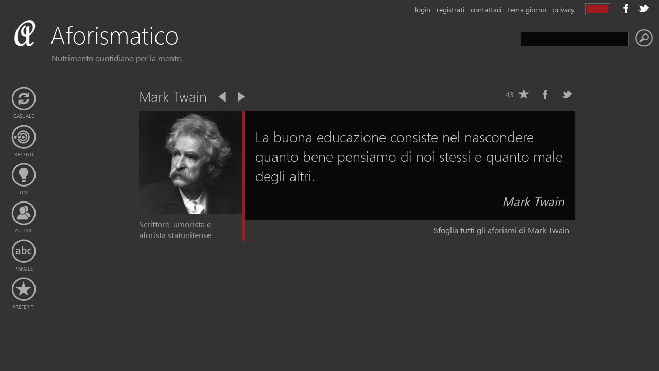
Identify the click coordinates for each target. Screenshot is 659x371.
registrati (450, 9)
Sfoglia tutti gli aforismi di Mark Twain (501, 230)
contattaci (486, 9)
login (422, 9)
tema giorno (527, 9)
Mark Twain (533, 201)
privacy (563, 9)
